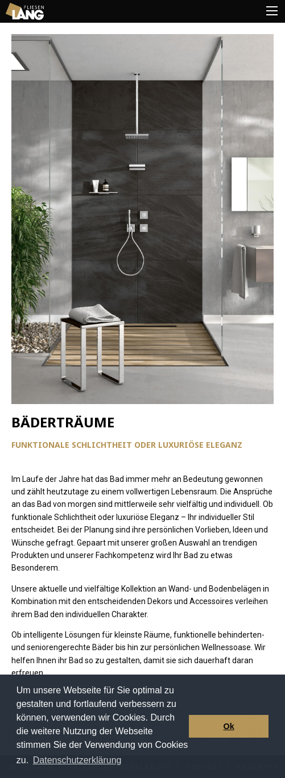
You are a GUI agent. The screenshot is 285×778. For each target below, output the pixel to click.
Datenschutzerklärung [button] (77, 760)
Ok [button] (229, 726)
